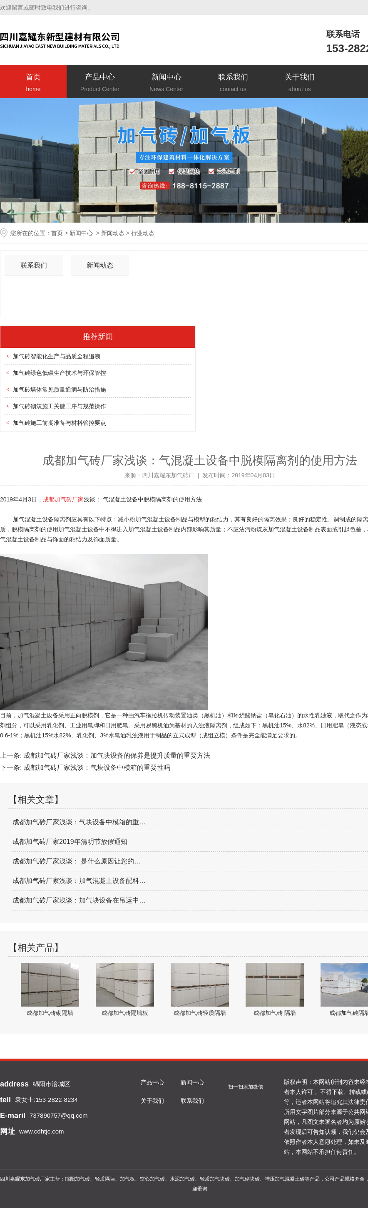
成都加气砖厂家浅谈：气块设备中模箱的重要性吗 (96, 767)
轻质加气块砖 (215, 1179)
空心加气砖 (152, 1179)
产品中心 (100, 83)
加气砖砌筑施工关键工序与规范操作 (59, 406)
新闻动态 (112, 233)
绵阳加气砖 (77, 1179)
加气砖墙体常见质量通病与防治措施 (59, 389)
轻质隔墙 (105, 1179)
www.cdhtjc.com (41, 1131)
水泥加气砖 (182, 1179)
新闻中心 (166, 83)
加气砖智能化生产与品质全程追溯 (56, 356)
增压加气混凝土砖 (285, 1179)
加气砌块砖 (247, 1179)
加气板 (127, 1179)
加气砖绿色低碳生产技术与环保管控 (59, 373)
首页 (33, 83)
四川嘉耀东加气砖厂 (168, 475)
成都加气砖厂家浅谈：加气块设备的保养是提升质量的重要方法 (116, 755)
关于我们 (299, 83)
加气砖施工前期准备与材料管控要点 (59, 422)
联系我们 (233, 83)
